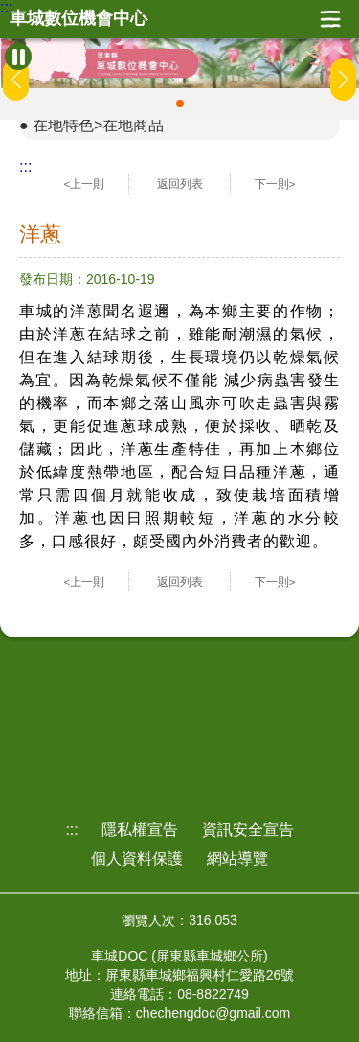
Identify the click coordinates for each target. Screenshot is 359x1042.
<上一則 (84, 184)
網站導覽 (237, 858)
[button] (180, 103)
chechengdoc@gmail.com (213, 1013)
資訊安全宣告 (248, 830)
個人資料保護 (137, 858)
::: (6, 7)
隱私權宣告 (139, 830)
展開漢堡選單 (330, 19)
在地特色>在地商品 (98, 125)
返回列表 (180, 184)
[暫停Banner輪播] (18, 56)
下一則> (275, 184)
